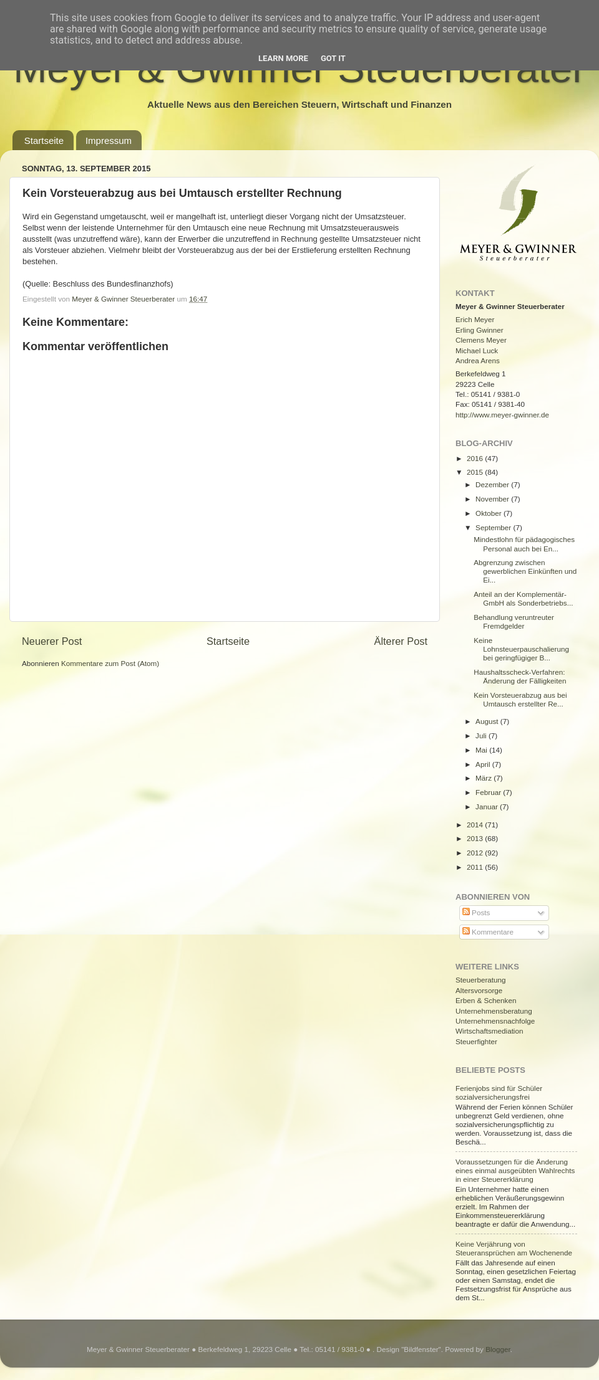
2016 (476, 458)
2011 (476, 867)
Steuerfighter (476, 1041)
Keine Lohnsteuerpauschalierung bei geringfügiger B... (521, 649)
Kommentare (488, 932)
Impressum (108, 140)
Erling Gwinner (479, 330)
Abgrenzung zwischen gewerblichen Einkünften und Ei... (525, 571)
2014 (476, 825)
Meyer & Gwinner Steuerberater (124, 299)
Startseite (44, 140)
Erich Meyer (474, 319)
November (493, 499)
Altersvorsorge (478, 990)
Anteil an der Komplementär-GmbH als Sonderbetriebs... (523, 598)
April (483, 764)
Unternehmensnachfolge (495, 1021)
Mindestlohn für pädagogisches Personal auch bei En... (524, 543)
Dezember (493, 484)
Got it (333, 58)
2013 (476, 838)
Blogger (497, 1349)
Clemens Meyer (481, 340)
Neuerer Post (52, 641)
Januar (487, 806)
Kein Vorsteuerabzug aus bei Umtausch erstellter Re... (520, 699)
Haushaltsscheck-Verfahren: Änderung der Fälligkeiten (520, 676)
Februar (489, 792)
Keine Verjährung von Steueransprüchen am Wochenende (513, 1248)
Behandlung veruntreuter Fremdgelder (514, 621)
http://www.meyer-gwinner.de (502, 415)
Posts (476, 912)
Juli (482, 735)
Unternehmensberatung (493, 1011)
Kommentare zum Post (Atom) (110, 663)
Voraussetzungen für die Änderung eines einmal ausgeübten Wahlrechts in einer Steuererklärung (515, 1170)
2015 (476, 472)
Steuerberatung (480, 980)
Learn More (283, 58)
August (487, 721)
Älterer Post (400, 641)
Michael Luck (476, 350)
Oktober (489, 513)
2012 (476, 853)
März (484, 778)
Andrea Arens (477, 360)
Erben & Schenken (485, 1000)
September (494, 527)
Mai (482, 750)
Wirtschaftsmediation (489, 1031)
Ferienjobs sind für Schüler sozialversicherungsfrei (498, 1092)
